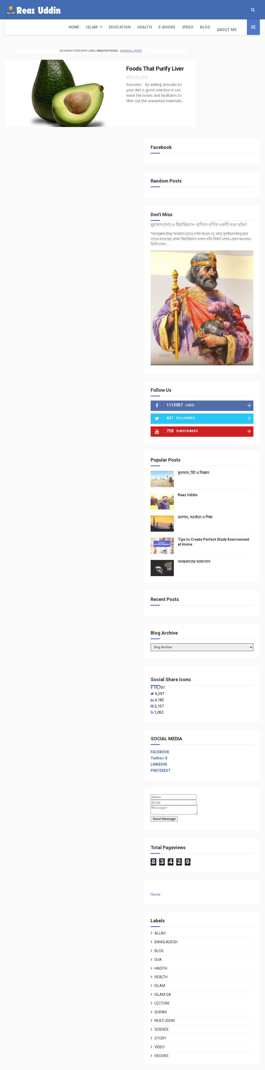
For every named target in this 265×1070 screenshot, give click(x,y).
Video (128, 27)
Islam (32, 27)
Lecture (201, 882)
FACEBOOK (199, 629)
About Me (166, 27)
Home (14, 27)
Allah (199, 812)
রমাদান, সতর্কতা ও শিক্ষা (234, 391)
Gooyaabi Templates (184, 1063)
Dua (197, 839)
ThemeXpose (92, 1063)
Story (200, 917)
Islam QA (202, 873)
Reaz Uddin (227, 369)
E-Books (107, 27)
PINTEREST (200, 648)
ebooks (201, 935)
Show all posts (122, 48)
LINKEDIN (198, 642)
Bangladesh (205, 821)
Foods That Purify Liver (137, 66)
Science (201, 908)
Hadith (200, 847)
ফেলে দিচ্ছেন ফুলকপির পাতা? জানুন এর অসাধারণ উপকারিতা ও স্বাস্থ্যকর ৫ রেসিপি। (231, 995)
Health (84, 27)
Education (60, 27)
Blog (145, 27)
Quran (200, 891)
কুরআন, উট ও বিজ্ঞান (232, 346)
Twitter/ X (198, 636)
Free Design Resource (123, 1063)
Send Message (203, 698)
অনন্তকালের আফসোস (233, 439)
